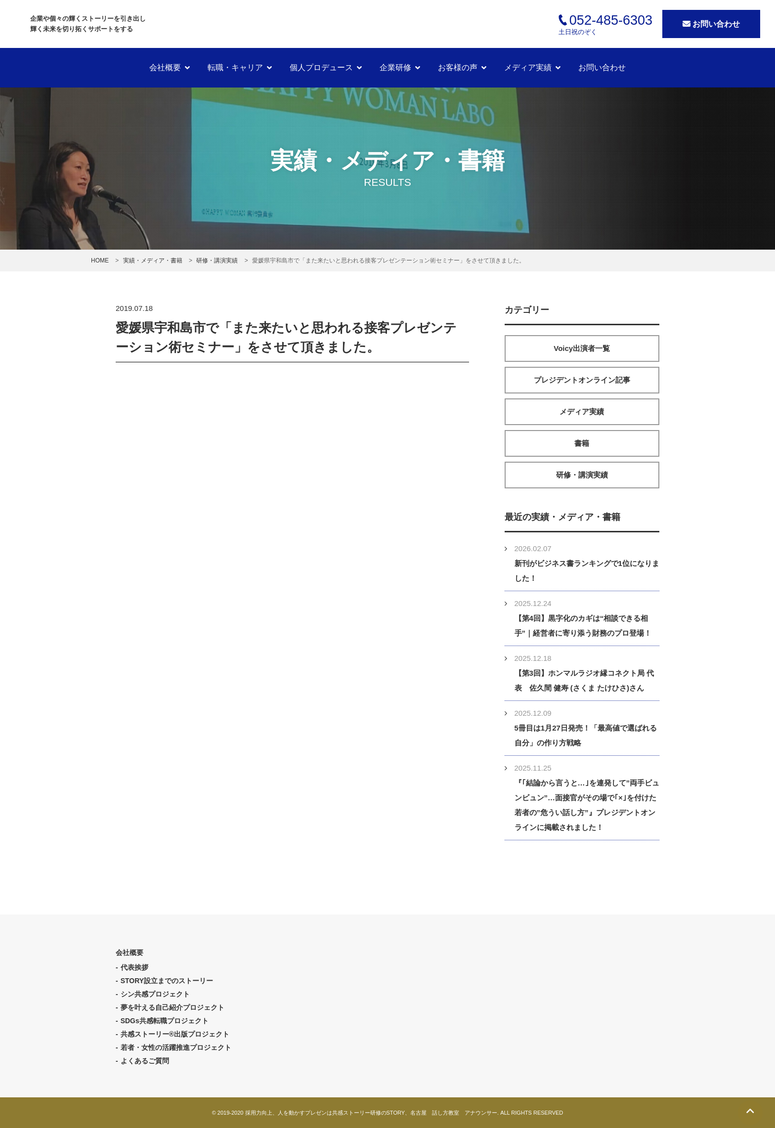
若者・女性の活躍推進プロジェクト (176, 1047)
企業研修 (395, 67)
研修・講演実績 (582, 475)
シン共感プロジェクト (155, 994)
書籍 (581, 443)
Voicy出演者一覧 (582, 348)
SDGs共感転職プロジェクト (165, 1021)
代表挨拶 (134, 967)
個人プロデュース (321, 67)
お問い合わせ (711, 24)
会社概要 (165, 67)
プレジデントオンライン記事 (582, 380)
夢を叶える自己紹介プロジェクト (172, 1007)
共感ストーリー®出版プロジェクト (175, 1034)
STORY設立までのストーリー (167, 981)
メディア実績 (528, 67)
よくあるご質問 (145, 1061)
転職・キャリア (235, 67)
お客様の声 (457, 67)
